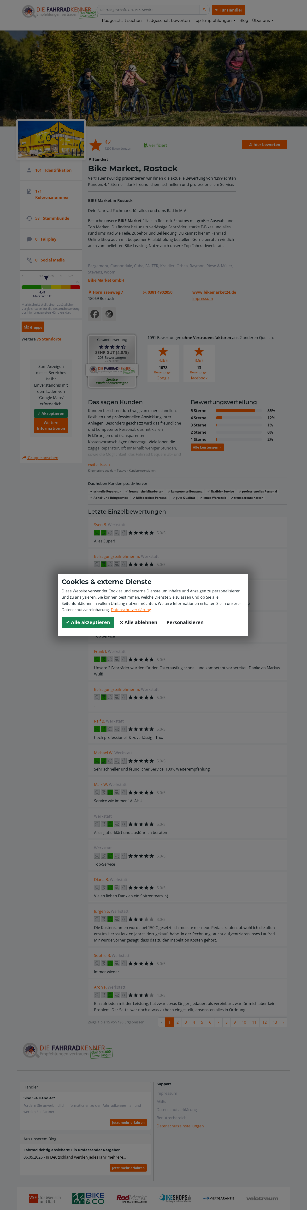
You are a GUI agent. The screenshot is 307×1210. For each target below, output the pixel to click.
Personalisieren (185, 622)
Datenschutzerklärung (131, 609)
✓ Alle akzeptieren (88, 622)
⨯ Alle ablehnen (138, 622)
